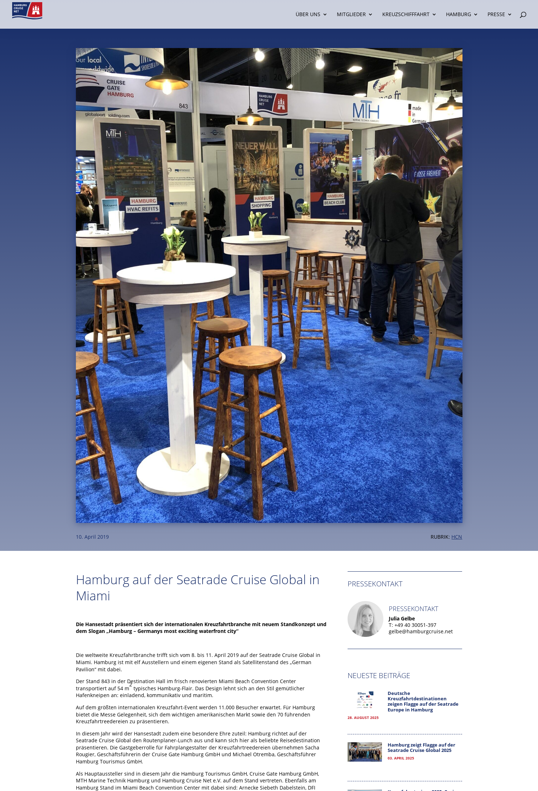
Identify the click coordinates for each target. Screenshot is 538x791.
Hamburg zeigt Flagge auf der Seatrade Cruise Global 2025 (421, 747)
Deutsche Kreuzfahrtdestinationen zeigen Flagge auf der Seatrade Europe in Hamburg (423, 701)
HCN (456, 536)
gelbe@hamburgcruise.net (421, 631)
